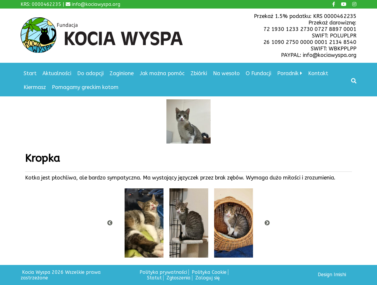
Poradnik (288, 73)
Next (267, 223)
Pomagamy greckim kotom (85, 87)
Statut (154, 278)
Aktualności (56, 73)
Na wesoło (226, 73)
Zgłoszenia (178, 278)
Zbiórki (199, 73)
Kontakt (318, 73)
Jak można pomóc (162, 73)
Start (30, 73)
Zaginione (122, 73)
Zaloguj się (207, 278)
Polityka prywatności (163, 272)
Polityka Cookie (209, 272)
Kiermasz (35, 87)
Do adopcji (90, 73)
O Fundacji (258, 73)
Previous (110, 223)
